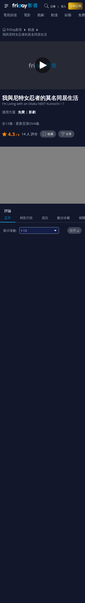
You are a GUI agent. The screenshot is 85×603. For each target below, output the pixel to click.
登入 (63, 6)
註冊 (53, 6)
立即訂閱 (75, 6)
